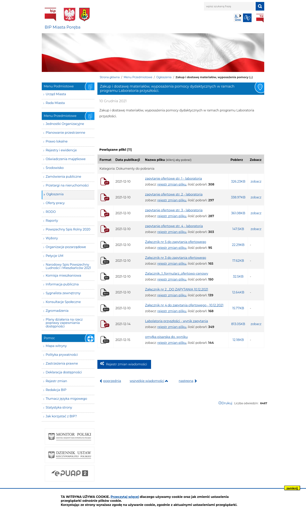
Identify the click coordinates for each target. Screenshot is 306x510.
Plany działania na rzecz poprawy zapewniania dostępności (64, 323)
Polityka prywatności (62, 355)
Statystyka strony (59, 407)
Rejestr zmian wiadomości (126, 364)
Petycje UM (54, 256)
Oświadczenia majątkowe (65, 159)
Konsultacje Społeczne (63, 302)
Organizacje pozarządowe (66, 247)
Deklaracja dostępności (64, 372)
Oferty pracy (55, 203)
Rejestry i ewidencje (61, 150)
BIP (260, 18)
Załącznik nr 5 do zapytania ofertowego (175, 242)
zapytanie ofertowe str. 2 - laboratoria (174, 194)
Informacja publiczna (62, 284)
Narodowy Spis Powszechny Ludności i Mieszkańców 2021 (68, 266)
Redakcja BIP (56, 390)
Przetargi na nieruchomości (67, 185)
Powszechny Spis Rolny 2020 (68, 229)
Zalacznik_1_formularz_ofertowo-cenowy (176, 273)
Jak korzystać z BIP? (61, 416)
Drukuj (226, 403)
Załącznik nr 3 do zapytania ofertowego (175, 258)
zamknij (292, 488)
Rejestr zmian (56, 381)
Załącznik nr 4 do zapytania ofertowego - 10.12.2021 (184, 305)
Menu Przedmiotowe (138, 77)
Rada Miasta (55, 103)
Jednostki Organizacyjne (65, 124)
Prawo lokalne (57, 141)
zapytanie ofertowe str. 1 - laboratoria (173, 178)
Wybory (52, 238)
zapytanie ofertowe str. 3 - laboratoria (174, 210)
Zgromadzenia (57, 311)
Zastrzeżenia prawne (62, 363)
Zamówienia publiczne (63, 176)
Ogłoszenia (164, 77)
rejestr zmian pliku (171, 184)
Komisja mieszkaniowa (63, 275)
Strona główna (110, 77)
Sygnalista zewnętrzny (63, 293)
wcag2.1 (238, 17)
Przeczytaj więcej (125, 497)
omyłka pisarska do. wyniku (166, 337)
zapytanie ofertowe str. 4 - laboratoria (174, 226)
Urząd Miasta (56, 94)
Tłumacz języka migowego (66, 399)
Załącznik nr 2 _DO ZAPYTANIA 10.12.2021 (176, 289)
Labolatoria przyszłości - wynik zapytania (176, 321)
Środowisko (55, 168)
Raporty (52, 220)
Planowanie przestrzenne (65, 132)
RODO (51, 212)
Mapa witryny (56, 346)
